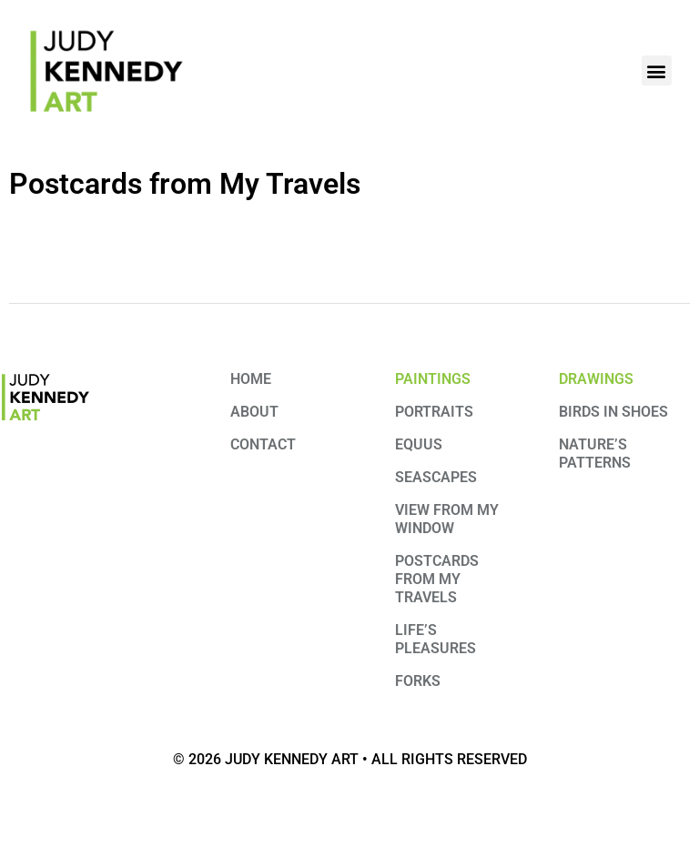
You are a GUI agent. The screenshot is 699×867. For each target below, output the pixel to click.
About (254, 411)
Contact (263, 444)
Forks (418, 681)
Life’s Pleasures (435, 639)
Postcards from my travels (437, 579)
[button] (657, 70)
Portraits (434, 411)
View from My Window (447, 519)
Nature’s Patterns (595, 453)
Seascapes (436, 477)
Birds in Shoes (613, 411)
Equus (418, 444)
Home (250, 379)
